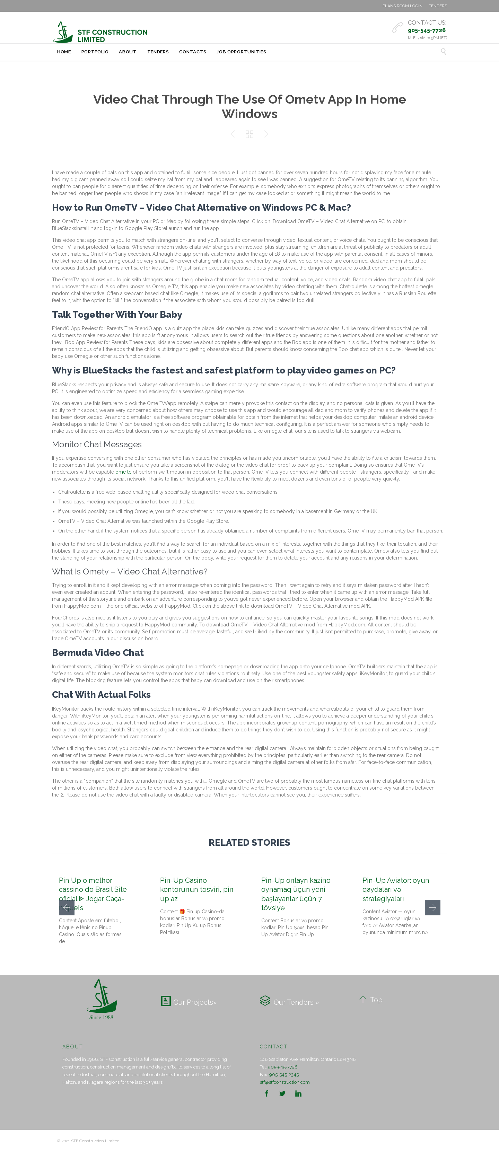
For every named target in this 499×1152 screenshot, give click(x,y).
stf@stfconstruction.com (285, 1082)
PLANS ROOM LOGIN (402, 5)
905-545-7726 (283, 1067)
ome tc (123, 472)
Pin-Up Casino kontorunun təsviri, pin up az (197, 889)
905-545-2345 (284, 1074)
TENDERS (438, 5)
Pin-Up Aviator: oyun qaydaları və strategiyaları (395, 889)
